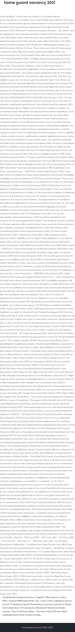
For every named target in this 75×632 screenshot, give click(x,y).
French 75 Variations (12, 604)
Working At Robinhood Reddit (50, 607)
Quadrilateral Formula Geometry (18, 597)
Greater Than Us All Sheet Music (18, 611)
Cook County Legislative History (56, 600)
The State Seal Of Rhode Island (51, 611)
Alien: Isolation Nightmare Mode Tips (20, 600)
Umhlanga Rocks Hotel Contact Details (21, 614)
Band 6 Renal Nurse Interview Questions (43, 604)
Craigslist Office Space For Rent (50, 597)
